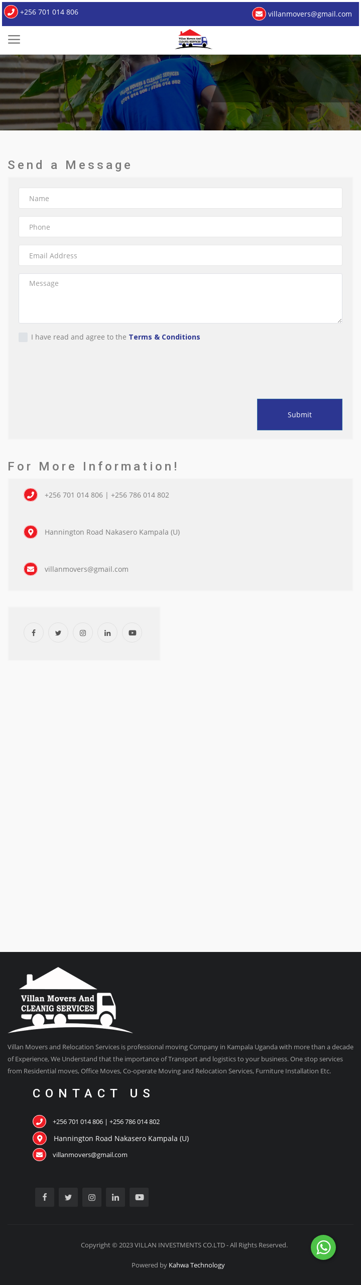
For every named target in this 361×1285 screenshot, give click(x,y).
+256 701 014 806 (41, 12)
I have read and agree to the (109, 337)
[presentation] (81, 368)
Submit (300, 414)
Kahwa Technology (197, 1264)
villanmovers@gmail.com (302, 14)
